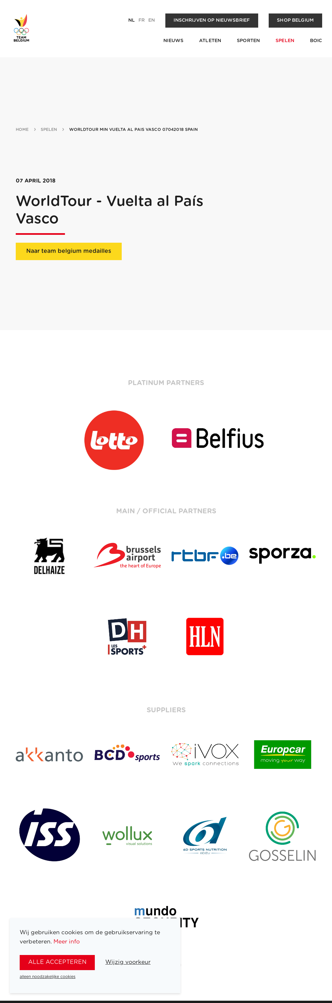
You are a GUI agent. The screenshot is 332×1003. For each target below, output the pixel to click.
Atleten (210, 40)
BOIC (316, 40)
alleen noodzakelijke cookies (47, 977)
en (151, 20)
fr (141, 20)
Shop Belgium (295, 20)
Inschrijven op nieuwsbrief (212, 20)
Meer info (66, 941)
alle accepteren (57, 962)
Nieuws (173, 40)
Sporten (248, 40)
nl (131, 20)
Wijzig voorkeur (128, 962)
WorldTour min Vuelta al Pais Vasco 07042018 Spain (133, 130)
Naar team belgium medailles (68, 251)
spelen (49, 130)
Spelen (285, 40)
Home (22, 130)
